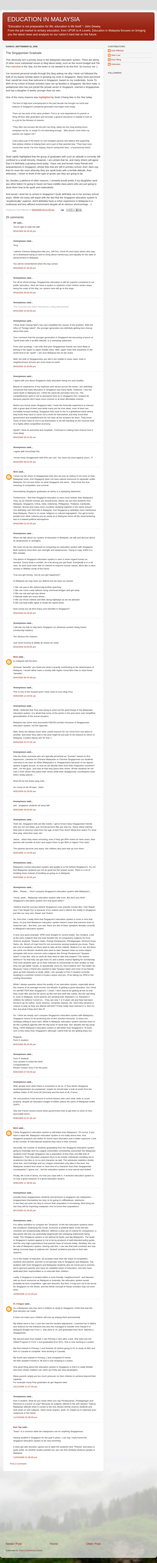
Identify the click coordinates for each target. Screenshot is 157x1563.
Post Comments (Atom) (30, 1550)
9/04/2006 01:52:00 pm (24, 523)
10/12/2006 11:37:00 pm (25, 1386)
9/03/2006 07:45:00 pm (24, 268)
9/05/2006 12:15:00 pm (24, 853)
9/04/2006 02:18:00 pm (24, 613)
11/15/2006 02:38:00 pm (25, 1417)
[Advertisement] (30, 1506)
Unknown (115, 64)
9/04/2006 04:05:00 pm (24, 647)
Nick (15, 471)
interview (16, 66)
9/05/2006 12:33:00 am (24, 696)
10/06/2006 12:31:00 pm (25, 1294)
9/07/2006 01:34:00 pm (24, 1210)
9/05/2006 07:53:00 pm (24, 1072)
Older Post (93, 1543)
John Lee (115, 55)
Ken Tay (17, 1427)
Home (54, 1543)
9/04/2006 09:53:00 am (24, 462)
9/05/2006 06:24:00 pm (24, 1044)
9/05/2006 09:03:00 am (24, 809)
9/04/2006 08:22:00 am (24, 437)
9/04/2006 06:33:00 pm (24, 677)
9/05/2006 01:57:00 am (24, 742)
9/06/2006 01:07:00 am (24, 1118)
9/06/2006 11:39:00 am (24, 1183)
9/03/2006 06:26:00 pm (24, 231)
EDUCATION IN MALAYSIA (43, 19)
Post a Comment (18, 1463)
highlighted (45, 97)
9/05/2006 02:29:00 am (24, 791)
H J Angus (18, 1304)
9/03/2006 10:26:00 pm (24, 311)
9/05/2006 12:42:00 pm (24, 877)
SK (14, 223)
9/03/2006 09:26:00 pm (24, 292)
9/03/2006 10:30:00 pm (24, 366)
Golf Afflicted (117, 50)
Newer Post (14, 1543)
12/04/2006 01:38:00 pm (25, 1457)
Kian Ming (116, 59)
